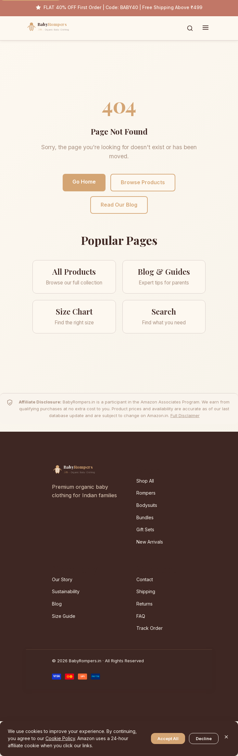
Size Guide (63, 616)
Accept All (168, 738)
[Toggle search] (189, 28)
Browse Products (143, 182)
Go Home (84, 181)
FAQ (140, 616)
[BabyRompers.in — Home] (61, 28)
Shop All (145, 481)
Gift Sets (145, 529)
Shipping (145, 591)
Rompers (146, 493)
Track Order (149, 628)
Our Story (62, 579)
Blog (57, 603)
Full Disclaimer (185, 415)
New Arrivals (149, 542)
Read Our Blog (119, 204)
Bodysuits (146, 505)
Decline (204, 738)
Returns (144, 603)
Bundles (145, 517)
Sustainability (66, 591)
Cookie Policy (60, 738)
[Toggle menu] (205, 28)
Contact (144, 579)
